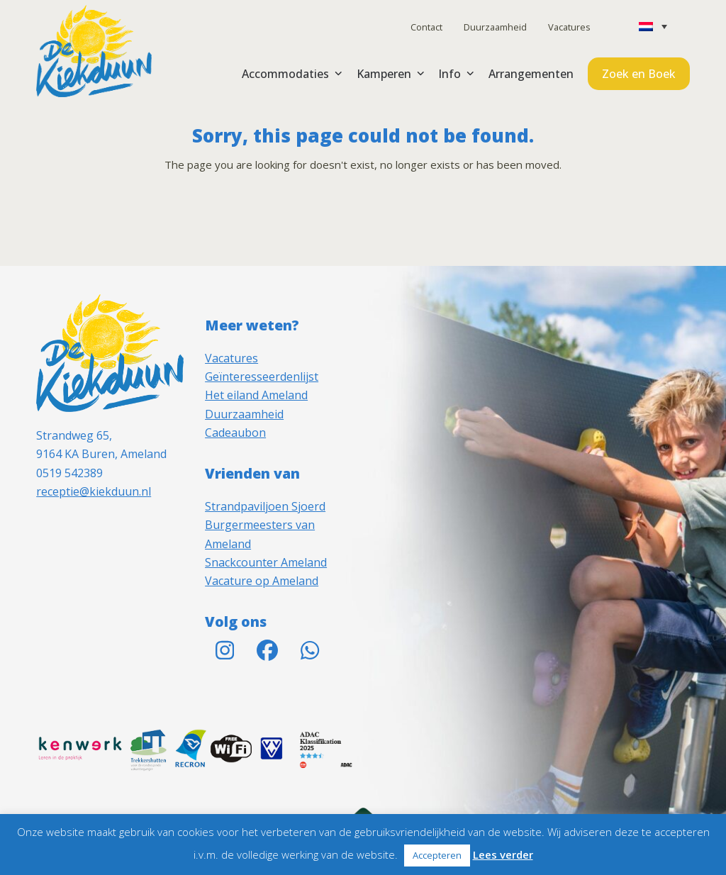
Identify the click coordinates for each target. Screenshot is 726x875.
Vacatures (569, 27)
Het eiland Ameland (256, 395)
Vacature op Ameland (261, 581)
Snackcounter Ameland (266, 562)
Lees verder (503, 854)
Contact (426, 27)
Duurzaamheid (495, 27)
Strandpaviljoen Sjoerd (265, 506)
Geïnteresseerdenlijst (261, 376)
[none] (653, 26)
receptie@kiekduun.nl (93, 491)
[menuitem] (653, 26)
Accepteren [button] (437, 855)
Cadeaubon (235, 432)
